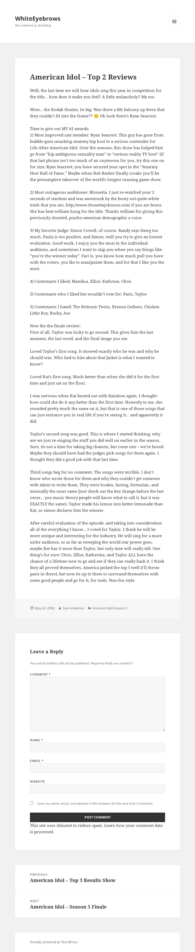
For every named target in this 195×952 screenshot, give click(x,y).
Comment (40, 674)
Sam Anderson (73, 608)
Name (36, 740)
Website (37, 781)
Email (36, 761)
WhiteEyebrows (37, 18)
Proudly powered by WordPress (53, 942)
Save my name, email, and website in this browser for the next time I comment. (95, 803)
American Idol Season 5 (109, 608)
